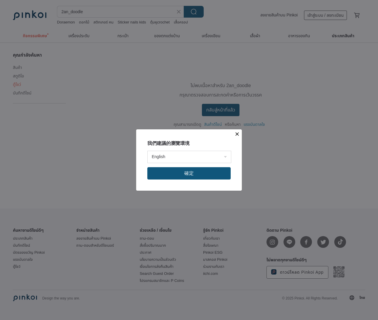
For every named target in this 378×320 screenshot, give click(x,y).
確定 (189, 173)
